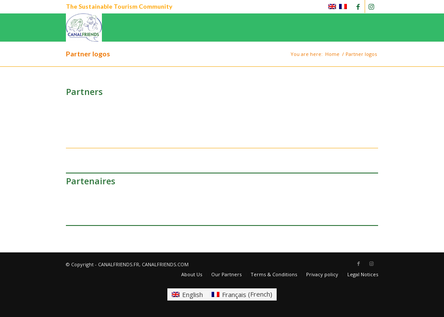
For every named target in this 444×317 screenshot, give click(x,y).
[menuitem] (191, 274)
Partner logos (88, 53)
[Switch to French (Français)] (242, 294)
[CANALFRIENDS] (84, 27)
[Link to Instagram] (371, 6)
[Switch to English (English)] (187, 294)
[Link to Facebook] (358, 6)
